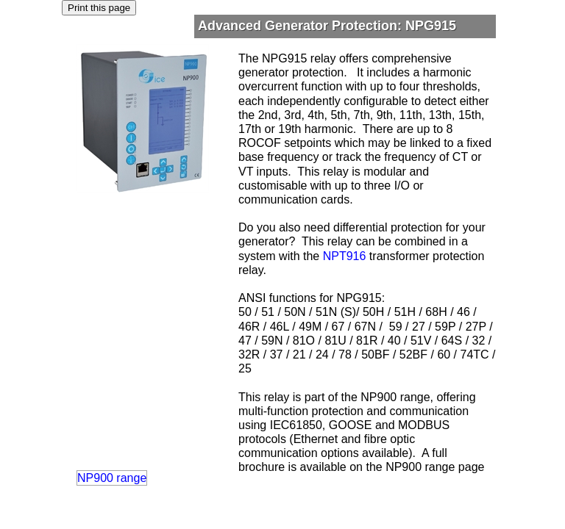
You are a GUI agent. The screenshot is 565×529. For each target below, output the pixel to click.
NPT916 (344, 256)
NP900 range (111, 478)
